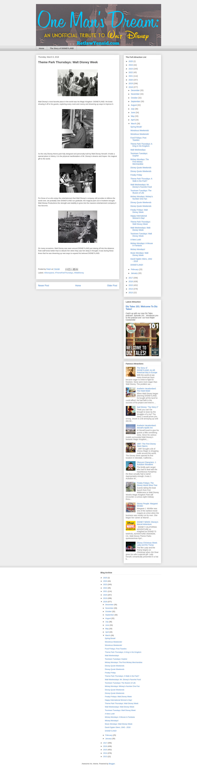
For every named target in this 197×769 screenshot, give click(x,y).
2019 (131, 83)
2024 (131, 65)
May (133, 116)
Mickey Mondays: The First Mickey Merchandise (139, 161)
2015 (131, 285)
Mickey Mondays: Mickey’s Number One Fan (141, 197)
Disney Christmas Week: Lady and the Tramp (147, 544)
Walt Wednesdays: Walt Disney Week (140, 229)
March (134, 123)
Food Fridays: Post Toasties (138, 139)
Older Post (112, 285)
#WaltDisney (79, 273)
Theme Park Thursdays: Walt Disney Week (140, 223)
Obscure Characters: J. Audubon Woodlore (146, 463)
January (134, 273)
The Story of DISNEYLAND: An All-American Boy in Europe (147, 370)
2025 (131, 61)
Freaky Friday (136, 175)
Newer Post (43, 285)
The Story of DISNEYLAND (62, 48)
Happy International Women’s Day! (138, 217)
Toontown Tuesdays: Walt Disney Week (141, 235)
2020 (131, 80)
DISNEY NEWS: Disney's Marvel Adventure (147, 523)
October (134, 98)
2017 (131, 278)
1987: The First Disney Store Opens (146, 445)
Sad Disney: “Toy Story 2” (147, 407)
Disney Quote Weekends (140, 168)
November (135, 94)
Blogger (112, 764)
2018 (131, 87)
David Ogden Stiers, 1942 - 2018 (117, 727)
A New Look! (135, 240)
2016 (131, 281)
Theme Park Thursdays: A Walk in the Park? (141, 180)
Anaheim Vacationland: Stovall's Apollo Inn (146, 426)
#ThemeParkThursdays (64, 273)
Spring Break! (136, 127)
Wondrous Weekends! (139, 130)
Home (41, 48)
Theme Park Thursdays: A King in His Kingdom (141, 145)
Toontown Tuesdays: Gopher (116, 659)
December (135, 90)
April (133, 120)
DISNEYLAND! (136, 265)
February (135, 269)
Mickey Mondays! (137, 249)
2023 (131, 69)
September (136, 101)
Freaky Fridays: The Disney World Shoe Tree (147, 484)
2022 (131, 72)
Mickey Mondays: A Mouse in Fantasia (141, 244)
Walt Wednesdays (137, 150)
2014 (131, 289)
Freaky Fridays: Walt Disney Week (139, 211)
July (133, 109)
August (134, 105)
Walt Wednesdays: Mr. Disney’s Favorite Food (141, 186)
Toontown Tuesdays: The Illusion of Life (140, 191)
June (133, 112)
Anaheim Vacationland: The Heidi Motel (146, 389)
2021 (131, 76)
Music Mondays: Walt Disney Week (139, 254)
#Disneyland (49, 273)
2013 (131, 292)
